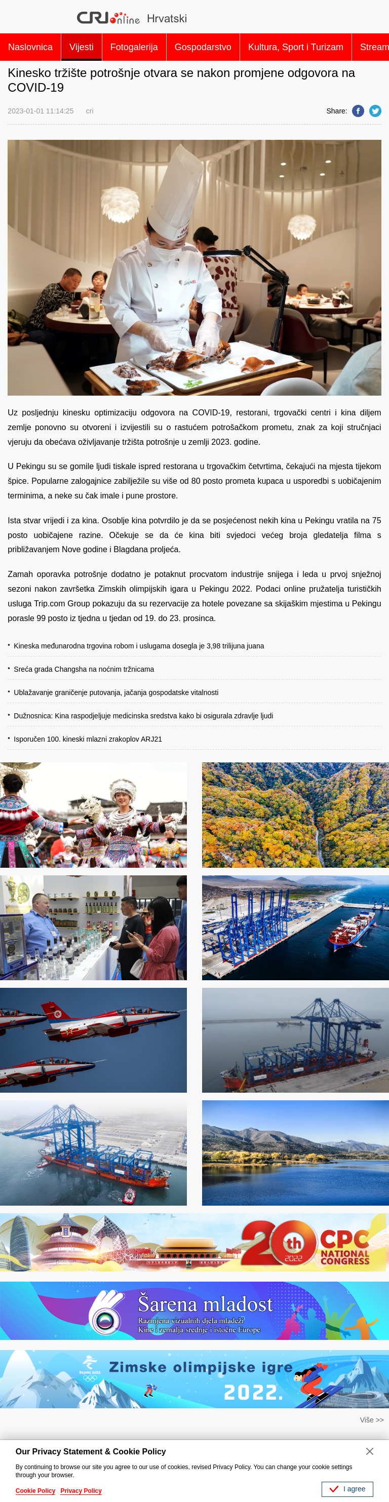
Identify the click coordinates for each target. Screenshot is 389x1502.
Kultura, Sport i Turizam (295, 47)
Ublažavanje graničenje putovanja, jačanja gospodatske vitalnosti (116, 692)
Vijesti (81, 47)
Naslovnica (30, 47)
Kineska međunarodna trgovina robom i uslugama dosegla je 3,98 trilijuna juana (139, 646)
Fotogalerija (134, 47)
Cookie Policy (36, 1490)
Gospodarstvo (203, 47)
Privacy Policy (80, 1490)
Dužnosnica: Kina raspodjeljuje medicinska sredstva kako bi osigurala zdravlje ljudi (143, 716)
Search (369, 17)
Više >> (372, 1420)
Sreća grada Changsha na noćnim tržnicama (84, 669)
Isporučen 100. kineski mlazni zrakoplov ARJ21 (88, 739)
